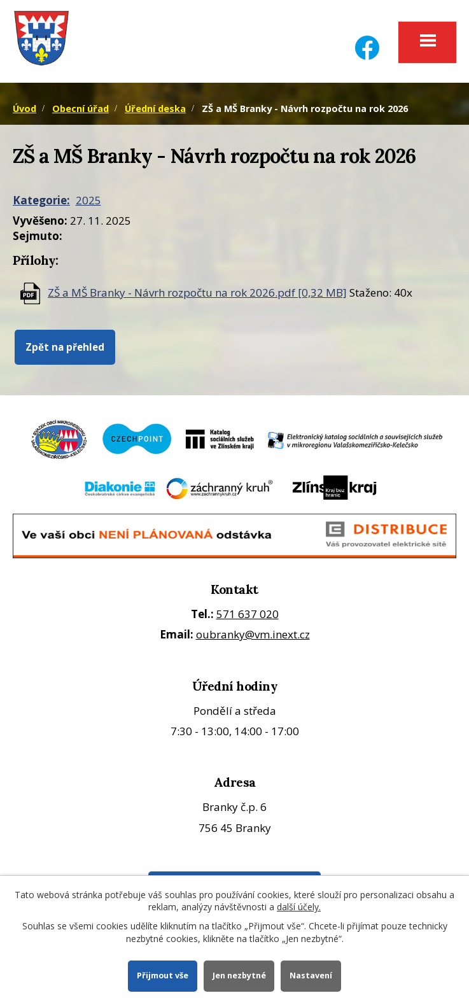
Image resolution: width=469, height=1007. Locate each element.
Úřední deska (155, 108)
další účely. (299, 907)
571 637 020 (247, 614)
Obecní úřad (80, 108)
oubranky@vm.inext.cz (253, 634)
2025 (88, 200)
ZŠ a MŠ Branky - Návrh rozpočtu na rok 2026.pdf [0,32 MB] (197, 292)
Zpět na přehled (64, 347)
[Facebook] (367, 39)
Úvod (24, 108)
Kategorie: (41, 200)
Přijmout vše (162, 975)
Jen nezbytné (239, 975)
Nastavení (311, 975)
